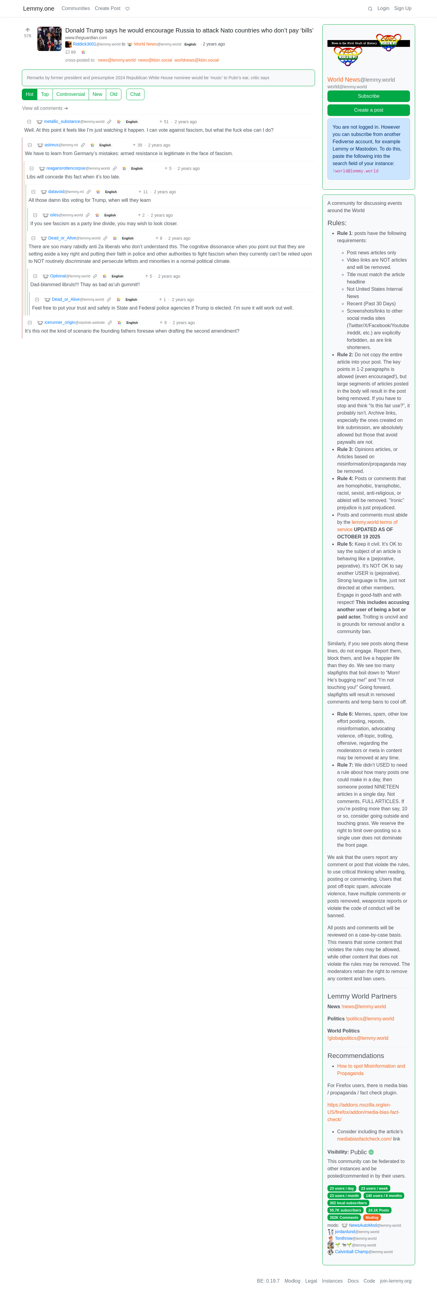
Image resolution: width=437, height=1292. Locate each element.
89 (71, 52)
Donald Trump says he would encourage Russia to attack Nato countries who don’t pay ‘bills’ (189, 30)
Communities (76, 8)
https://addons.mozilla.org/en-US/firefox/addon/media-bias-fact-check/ (363, 1112)
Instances (332, 1281)
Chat (135, 94)
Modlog (371, 1218)
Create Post (107, 8)
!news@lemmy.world (363, 1006)
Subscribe (368, 96)
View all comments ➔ (45, 108)
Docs (353, 1281)
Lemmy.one (38, 8)
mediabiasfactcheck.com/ (364, 1138)
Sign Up (403, 8)
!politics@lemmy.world (370, 1018)
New (97, 94)
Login (383, 8)
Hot (29, 94)
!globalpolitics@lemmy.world (357, 1038)
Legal (311, 1281)
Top (45, 94)
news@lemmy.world (117, 60)
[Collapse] (29, 122)
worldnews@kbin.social (196, 60)
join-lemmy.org (396, 1281)
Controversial (70, 94)
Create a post (368, 110)
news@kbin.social (155, 60)
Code (369, 1281)
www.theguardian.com (86, 37)
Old (113, 94)
